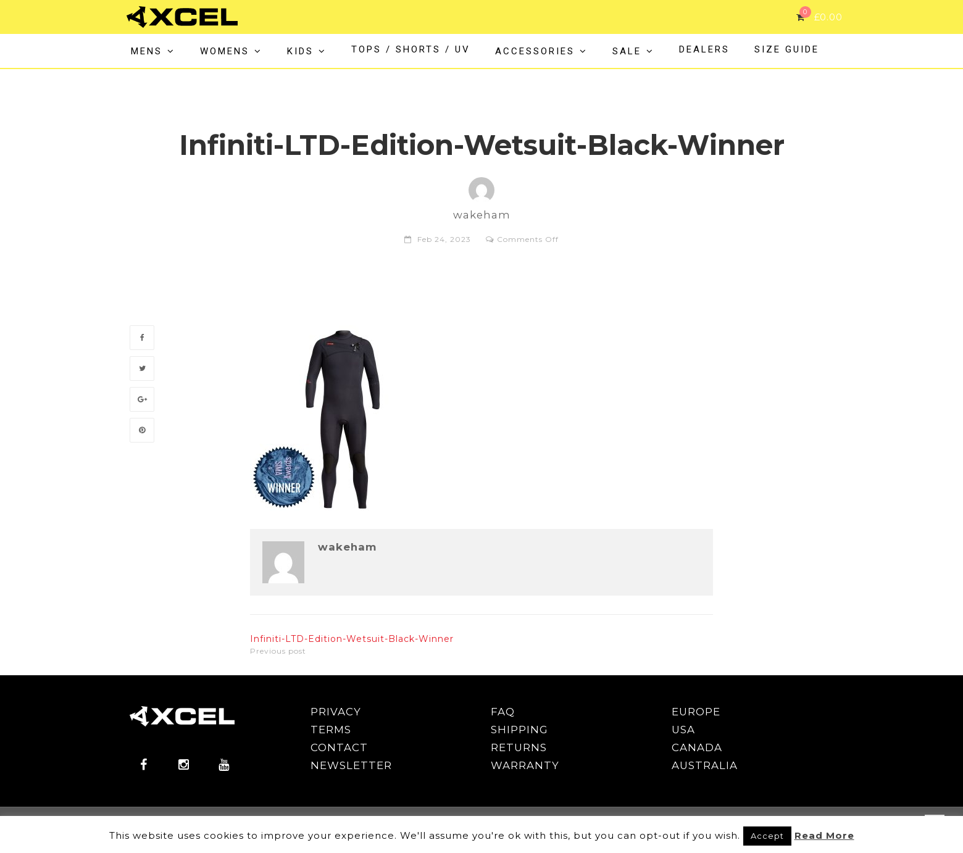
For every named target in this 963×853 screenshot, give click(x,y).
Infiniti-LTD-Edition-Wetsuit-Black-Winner (352, 638)
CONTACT (339, 747)
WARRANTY (525, 765)
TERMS (331, 729)
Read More (824, 835)
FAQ (503, 711)
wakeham (347, 547)
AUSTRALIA (705, 765)
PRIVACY (336, 711)
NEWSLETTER (351, 765)
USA (683, 729)
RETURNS (519, 747)
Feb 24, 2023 (444, 239)
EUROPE (696, 711)
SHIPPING (519, 729)
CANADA (697, 747)
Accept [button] (767, 836)
